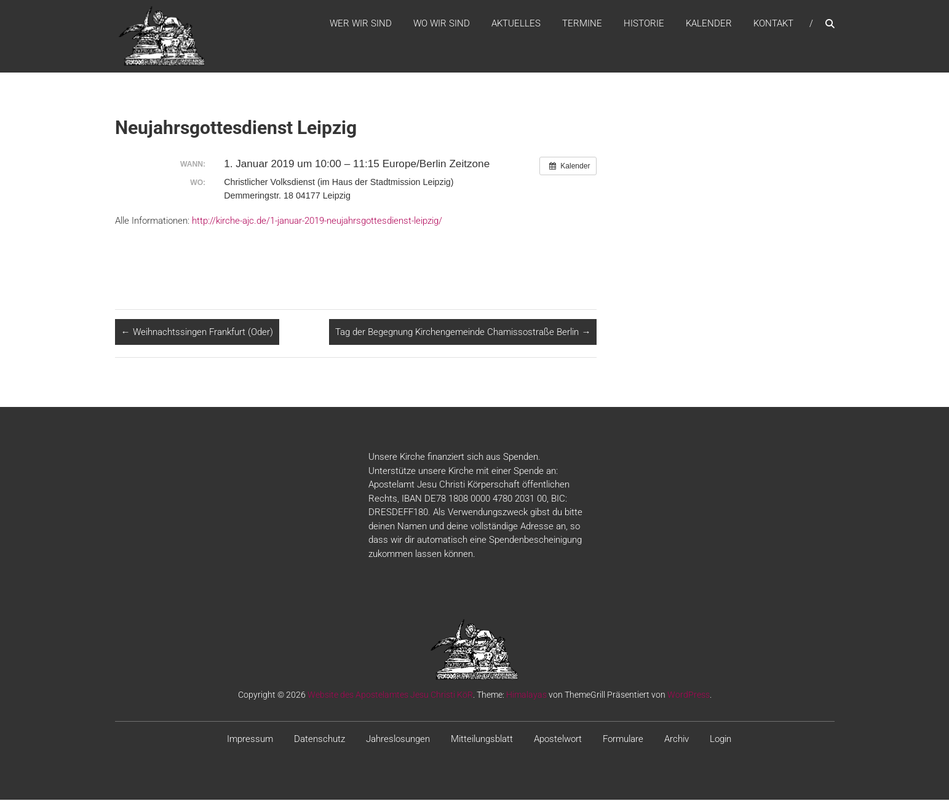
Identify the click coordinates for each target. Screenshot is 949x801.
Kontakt (773, 24)
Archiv (676, 740)
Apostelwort (558, 740)
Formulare (623, 740)
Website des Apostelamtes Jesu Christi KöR (390, 696)
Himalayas (526, 696)
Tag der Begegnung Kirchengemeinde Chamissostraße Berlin (462, 333)
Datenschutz (319, 740)
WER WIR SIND (361, 24)
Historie (644, 24)
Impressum (250, 740)
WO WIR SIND (441, 24)
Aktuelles (516, 24)
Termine (582, 24)
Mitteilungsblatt (482, 740)
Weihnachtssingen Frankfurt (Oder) (197, 333)
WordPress (688, 696)
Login (720, 740)
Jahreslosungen (398, 740)
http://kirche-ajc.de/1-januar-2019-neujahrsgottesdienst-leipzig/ (315, 221)
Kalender (709, 24)
